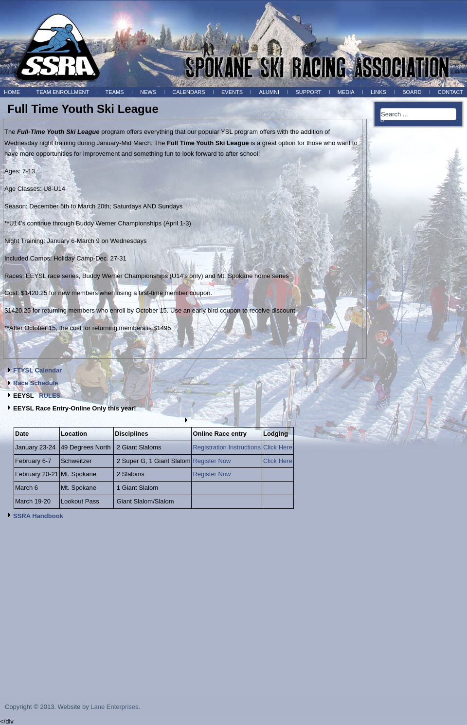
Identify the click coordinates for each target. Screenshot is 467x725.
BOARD (411, 92)
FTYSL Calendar (37, 370)
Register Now (212, 461)
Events (232, 92)
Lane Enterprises (114, 706)
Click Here (277, 447)
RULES (49, 395)
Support (308, 92)
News (148, 92)
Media (346, 92)
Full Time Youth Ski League (83, 108)
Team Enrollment (62, 92)
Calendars (188, 92)
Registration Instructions (226, 447)
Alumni (269, 92)
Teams (115, 92)
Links (378, 92)
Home (12, 92)
